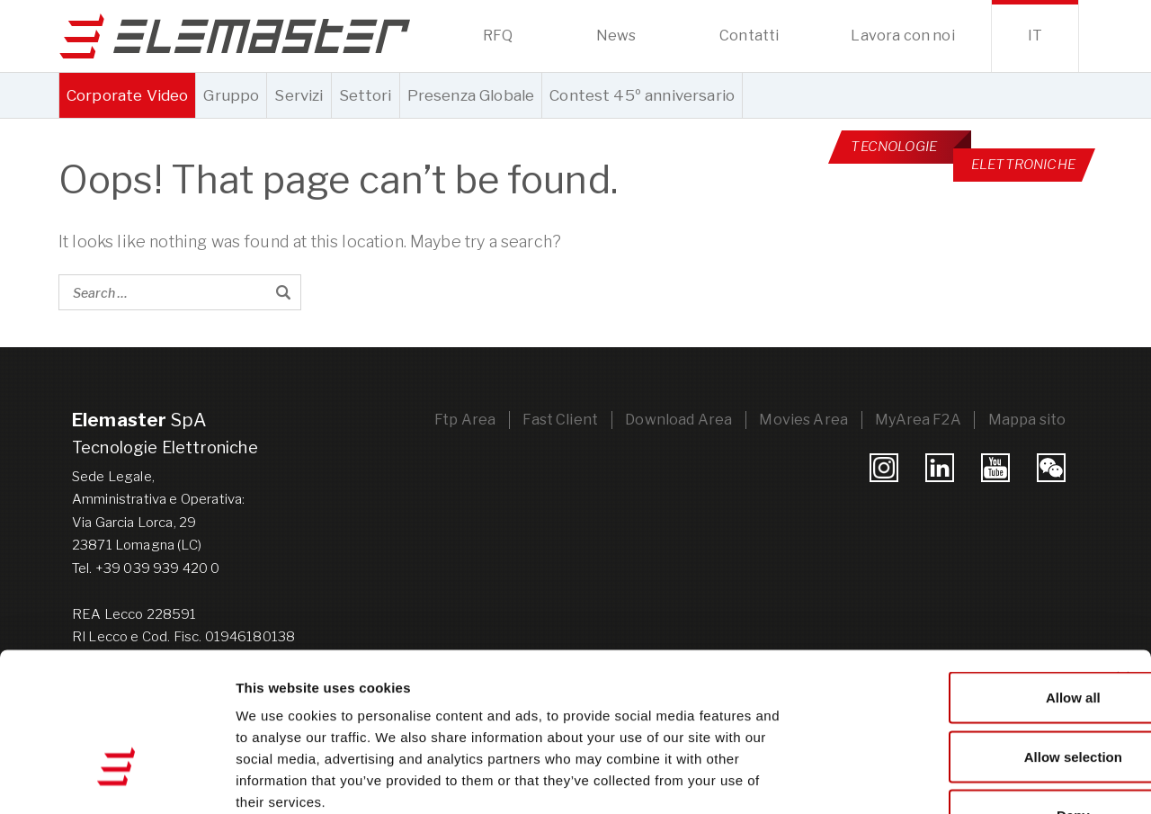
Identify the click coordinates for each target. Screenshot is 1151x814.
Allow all (955, 578)
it (1035, 35)
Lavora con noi (902, 35)
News (616, 35)
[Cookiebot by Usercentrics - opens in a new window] (116, 778)
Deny (955, 695)
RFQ (498, 35)
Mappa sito (1026, 418)
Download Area (675, 418)
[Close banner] (1123, 558)
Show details (944, 778)
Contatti (749, 35)
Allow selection (955, 637)
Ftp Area (460, 418)
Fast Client (556, 418)
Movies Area (801, 418)
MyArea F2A (917, 418)
